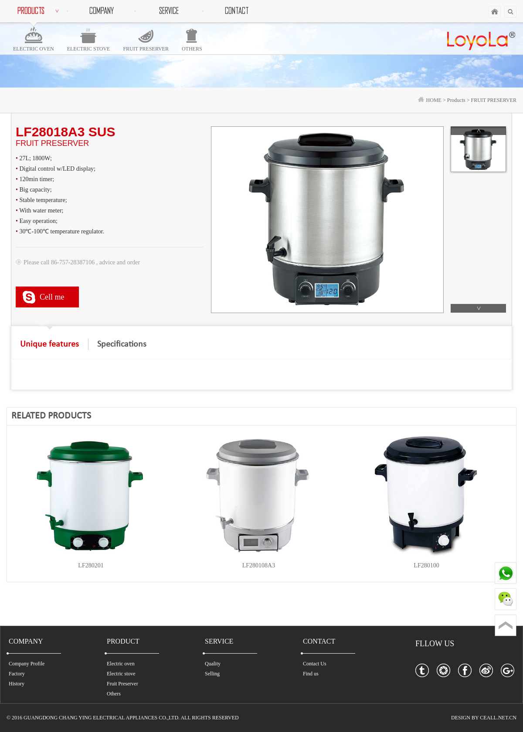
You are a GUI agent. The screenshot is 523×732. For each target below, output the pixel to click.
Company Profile (26, 664)
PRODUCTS (39, 11)
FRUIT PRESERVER (146, 49)
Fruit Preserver (122, 684)
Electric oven (121, 664)
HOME (429, 100)
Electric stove (121, 674)
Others (114, 694)
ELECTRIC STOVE (88, 49)
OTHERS (192, 49)
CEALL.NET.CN (498, 718)
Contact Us (314, 664)
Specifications (121, 344)
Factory (17, 674)
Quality (213, 664)
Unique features (49, 344)
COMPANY (101, 11)
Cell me (52, 297)
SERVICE (169, 11)
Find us (311, 674)
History (16, 684)
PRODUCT (123, 641)
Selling (212, 674)
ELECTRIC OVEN (33, 49)
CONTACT (236, 11)
